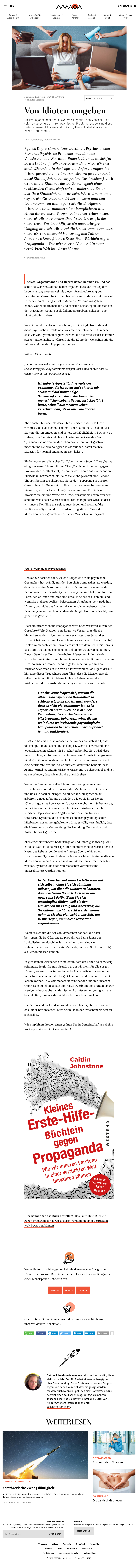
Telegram (42, 1544)
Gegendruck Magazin (68, 1553)
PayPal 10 (83, 1290)
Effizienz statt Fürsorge (108, 1462)
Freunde (48, 1548)
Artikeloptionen (99, 98)
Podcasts (67, 1544)
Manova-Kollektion (48, 1324)
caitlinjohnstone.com (59, 1406)
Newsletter (95, 1544)
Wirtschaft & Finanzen (35, 16)
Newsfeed (80, 1544)
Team (59, 1548)
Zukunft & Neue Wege (125, 16)
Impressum (72, 1548)
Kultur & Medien (92, 16)
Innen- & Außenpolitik (13, 16)
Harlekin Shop (89, 1553)
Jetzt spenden (84, 1531)
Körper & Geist (107, 16)
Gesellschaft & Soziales (56, 16)
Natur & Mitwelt (75, 16)
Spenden (55, 1290)
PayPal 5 (69, 1290)
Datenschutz (87, 1548)
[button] (29, 1333)
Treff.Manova (48, 1553)
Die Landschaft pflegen (108, 1500)
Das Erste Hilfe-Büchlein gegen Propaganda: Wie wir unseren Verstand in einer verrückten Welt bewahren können (67, 1220)
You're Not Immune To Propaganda (45, 568)
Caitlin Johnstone (36, 257)
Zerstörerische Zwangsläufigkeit (29, 1488)
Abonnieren (55, 1533)
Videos (55, 1544)
